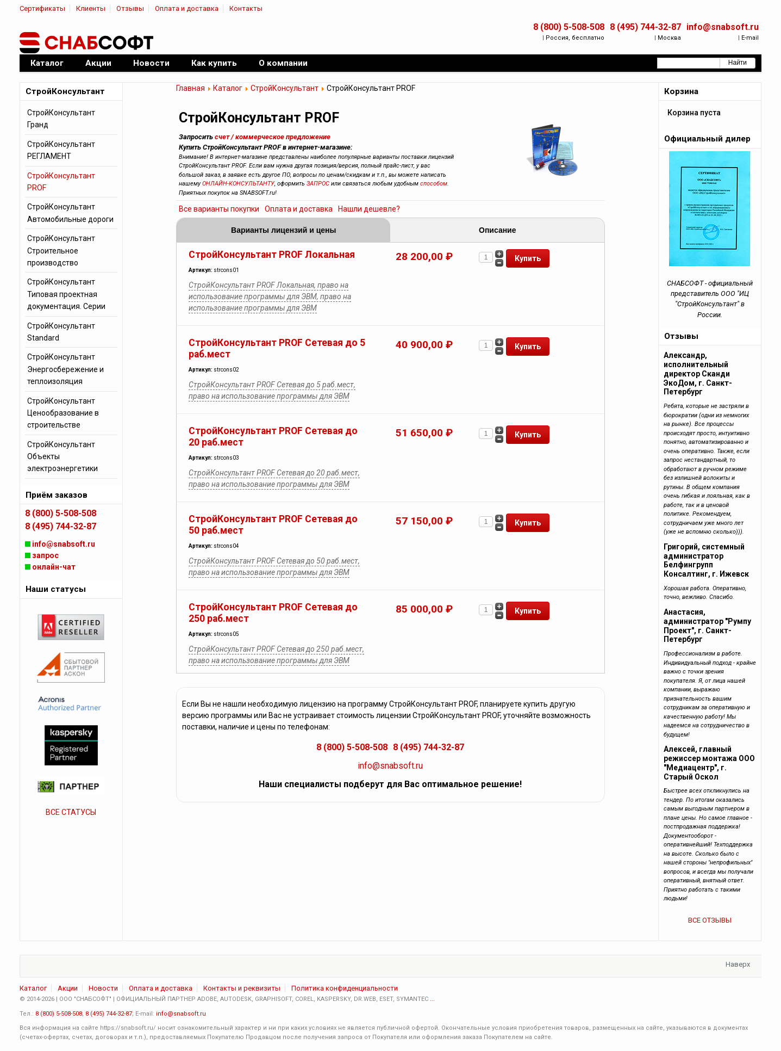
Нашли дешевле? (369, 209)
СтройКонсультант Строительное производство (61, 250)
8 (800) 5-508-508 (568, 27)
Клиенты (90, 8)
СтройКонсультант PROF (61, 181)
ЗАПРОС (318, 183)
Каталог (227, 88)
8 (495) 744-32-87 (645, 27)
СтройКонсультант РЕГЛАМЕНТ (61, 150)
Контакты (246, 8)
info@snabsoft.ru (722, 27)
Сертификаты (42, 8)
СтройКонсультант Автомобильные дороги (70, 212)
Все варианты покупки (219, 209)
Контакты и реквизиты (241, 988)
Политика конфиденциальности (344, 988)
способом (433, 183)
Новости (103, 988)
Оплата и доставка (186, 8)
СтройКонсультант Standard (61, 332)
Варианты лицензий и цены (283, 230)
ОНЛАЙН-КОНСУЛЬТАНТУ (238, 183)
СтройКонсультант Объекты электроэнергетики (62, 456)
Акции (68, 988)
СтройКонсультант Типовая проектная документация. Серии (66, 294)
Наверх (738, 964)
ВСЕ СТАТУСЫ (71, 812)
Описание (497, 230)
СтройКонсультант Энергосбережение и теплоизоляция (65, 369)
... (432, 999)
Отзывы (130, 8)
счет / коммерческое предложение (272, 137)
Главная (190, 88)
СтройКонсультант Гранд (61, 118)
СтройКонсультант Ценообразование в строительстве (63, 413)
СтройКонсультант (284, 88)
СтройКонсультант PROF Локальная (272, 254)
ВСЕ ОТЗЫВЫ (710, 920)
